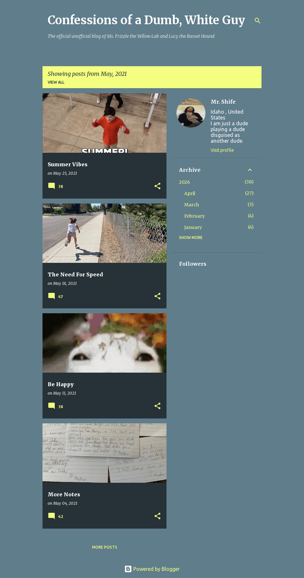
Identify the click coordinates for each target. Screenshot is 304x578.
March (191, 205)
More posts (104, 547)
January (193, 227)
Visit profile (222, 150)
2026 (184, 182)
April (189, 193)
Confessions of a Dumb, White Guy (146, 20)
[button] (157, 186)
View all (56, 82)
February (194, 216)
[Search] (257, 20)
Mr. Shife (223, 101)
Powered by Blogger (152, 569)
